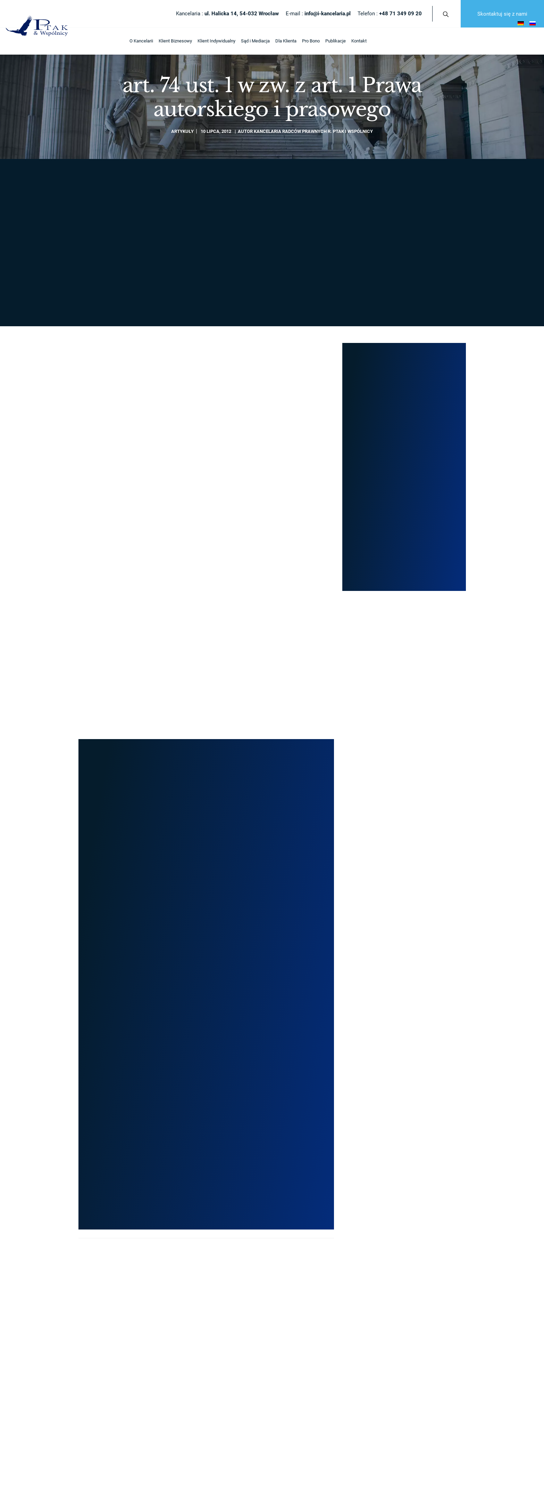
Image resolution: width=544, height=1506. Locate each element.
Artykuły (182, 131)
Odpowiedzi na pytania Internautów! (212, 951)
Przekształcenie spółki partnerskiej (310, 951)
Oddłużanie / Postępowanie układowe (313, 973)
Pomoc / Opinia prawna (299, 1004)
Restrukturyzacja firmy (298, 962)
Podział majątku (391, 941)
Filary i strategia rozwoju (201, 877)
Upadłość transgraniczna (399, 951)
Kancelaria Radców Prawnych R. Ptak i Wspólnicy (313, 131)
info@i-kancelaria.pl (263, 343)
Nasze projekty (371, 395)
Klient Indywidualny (95, 40)
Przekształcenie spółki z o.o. (304, 909)
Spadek (382, 930)
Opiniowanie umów (394, 973)
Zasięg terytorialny (195, 909)
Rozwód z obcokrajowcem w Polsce (410, 899)
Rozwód (383, 877)
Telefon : (390, 13)
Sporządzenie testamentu (400, 920)
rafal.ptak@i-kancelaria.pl (404, 261)
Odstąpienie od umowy (397, 983)
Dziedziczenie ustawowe (399, 909)
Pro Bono (190, 40)
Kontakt (237, 40)
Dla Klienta (164, 40)
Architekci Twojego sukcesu (205, 888)
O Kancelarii (20, 40)
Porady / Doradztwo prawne (402, 867)
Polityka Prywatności (101, 1102)
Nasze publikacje (194, 920)
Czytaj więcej (95, 607)
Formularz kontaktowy (404, 282)
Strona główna (97, 171)
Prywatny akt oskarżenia (399, 994)
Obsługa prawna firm (296, 1015)
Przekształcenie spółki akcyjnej (307, 941)
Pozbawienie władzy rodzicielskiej (408, 962)
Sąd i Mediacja (134, 40)
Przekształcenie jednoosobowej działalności (319, 899)
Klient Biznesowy (54, 40)
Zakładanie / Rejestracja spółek (307, 867)
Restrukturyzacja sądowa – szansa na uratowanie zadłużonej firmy (266, 581)
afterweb (335, 1102)
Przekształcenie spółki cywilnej (307, 888)
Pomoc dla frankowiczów (400, 1004)
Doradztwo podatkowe (298, 994)
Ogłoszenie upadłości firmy (303, 983)
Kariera (184, 941)
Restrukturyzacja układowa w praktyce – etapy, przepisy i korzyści (139, 581)
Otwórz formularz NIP (25, 1118)
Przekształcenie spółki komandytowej (313, 930)
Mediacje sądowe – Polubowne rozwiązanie (220, 1003)
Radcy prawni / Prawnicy (201, 899)
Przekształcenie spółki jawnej (305, 920)
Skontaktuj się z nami (502, 14)
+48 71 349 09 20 (169, 343)
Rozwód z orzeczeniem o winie (405, 888)
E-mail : (318, 13)
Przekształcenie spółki (298, 877)
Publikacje (214, 40)
